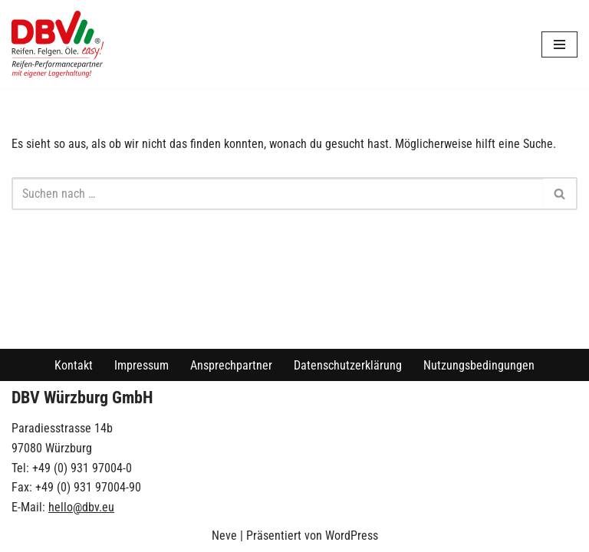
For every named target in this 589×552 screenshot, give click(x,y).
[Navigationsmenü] (559, 44)
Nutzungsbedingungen (479, 365)
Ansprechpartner (231, 365)
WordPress (351, 535)
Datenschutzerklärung (348, 365)
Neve (224, 535)
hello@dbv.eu (81, 507)
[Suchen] (277, 193)
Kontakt (73, 365)
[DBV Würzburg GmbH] (58, 44)
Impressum (141, 365)
